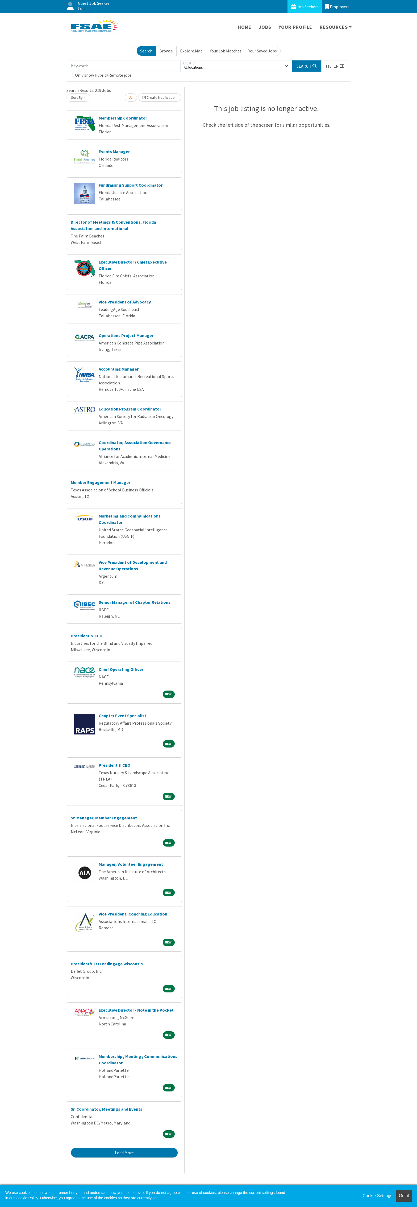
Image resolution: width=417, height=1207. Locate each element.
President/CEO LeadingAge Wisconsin (107, 963)
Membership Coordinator (123, 118)
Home (244, 27)
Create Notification (160, 97)
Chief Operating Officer (121, 669)
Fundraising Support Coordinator (130, 185)
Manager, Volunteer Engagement (131, 864)
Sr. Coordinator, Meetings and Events (106, 1109)
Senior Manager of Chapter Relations (134, 602)
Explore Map (191, 51)
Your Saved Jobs (262, 51)
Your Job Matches (225, 51)
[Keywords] (124, 66)
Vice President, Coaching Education (133, 914)
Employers (337, 6)
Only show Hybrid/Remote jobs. (103, 75)
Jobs (265, 27)
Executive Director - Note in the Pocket (136, 1010)
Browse (166, 51)
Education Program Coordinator (130, 409)
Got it (404, 1195)
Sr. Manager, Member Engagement (104, 817)
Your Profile (295, 27)
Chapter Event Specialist (122, 715)
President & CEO (86, 635)
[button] (334, 66)
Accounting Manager (119, 369)
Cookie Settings (377, 1195)
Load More (124, 1152)
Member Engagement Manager (100, 482)
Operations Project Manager (126, 335)
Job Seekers (305, 6)
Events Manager (114, 151)
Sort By (77, 97)
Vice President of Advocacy (125, 302)
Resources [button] (334, 27)
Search (146, 51)
